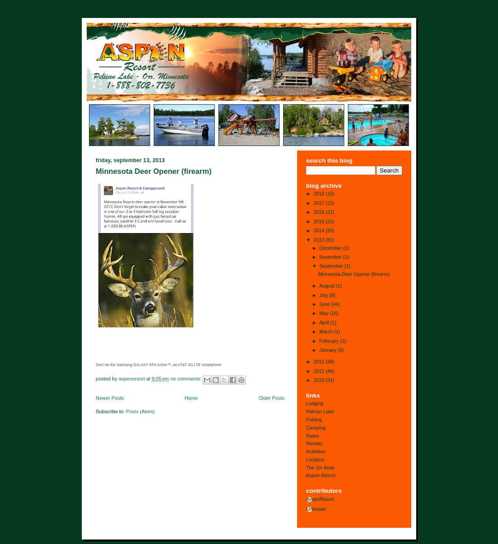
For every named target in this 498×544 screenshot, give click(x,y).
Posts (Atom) (140, 411)
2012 (320, 361)
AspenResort (320, 499)
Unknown (316, 509)
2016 (320, 212)
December (331, 248)
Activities (315, 451)
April (325, 322)
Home (191, 398)
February (330, 341)
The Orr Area (320, 467)
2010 (320, 380)
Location (315, 459)
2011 (320, 371)
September (332, 266)
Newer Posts (110, 398)
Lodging (314, 403)
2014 (320, 230)
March (327, 331)
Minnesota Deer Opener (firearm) (154, 171)
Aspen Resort (320, 475)
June (325, 304)
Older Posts (271, 398)
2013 (320, 240)
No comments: (186, 378)
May (325, 313)
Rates (312, 435)
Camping (315, 427)
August (328, 285)
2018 (320, 193)
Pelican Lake (320, 411)
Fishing (314, 419)
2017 (320, 203)
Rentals (314, 443)
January (329, 350)
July (324, 295)
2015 (320, 221)
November (331, 257)
